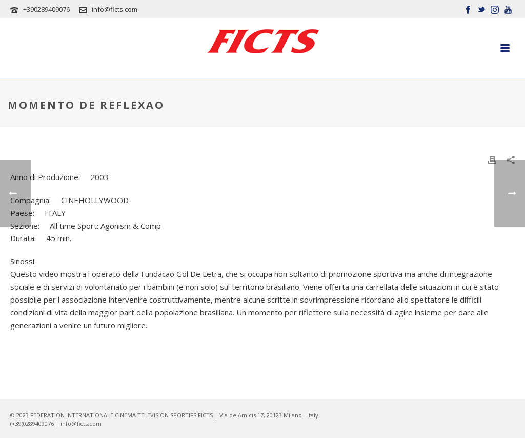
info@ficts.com (114, 9)
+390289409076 (46, 9)
